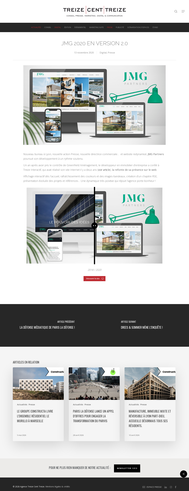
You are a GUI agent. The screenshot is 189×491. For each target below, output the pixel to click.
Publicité (120, 27)
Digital (58, 27)
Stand (155, 27)
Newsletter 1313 (127, 468)
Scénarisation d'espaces (138, 27)
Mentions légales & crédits (57, 486)
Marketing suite (96, 27)
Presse (109, 27)
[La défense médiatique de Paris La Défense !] (47, 325)
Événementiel (80, 27)
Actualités (36, 27)
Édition (67, 27)
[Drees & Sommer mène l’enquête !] (141, 325)
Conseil (47, 27)
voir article (104, 169)
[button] (183, 11)
